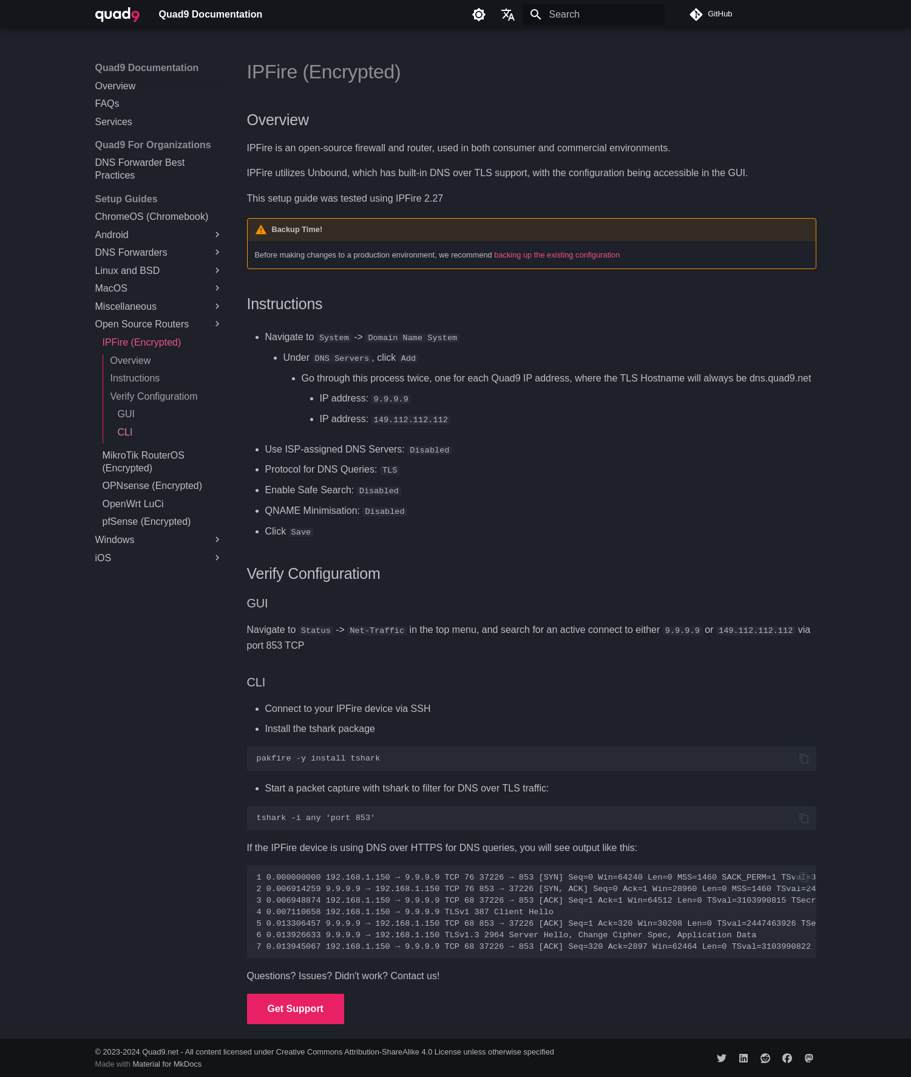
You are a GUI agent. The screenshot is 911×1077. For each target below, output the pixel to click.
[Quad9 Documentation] (117, 14)
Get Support (295, 1007)
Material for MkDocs (167, 1063)
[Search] (594, 15)
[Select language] (508, 14)
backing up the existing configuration (557, 254)
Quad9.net (160, 1050)
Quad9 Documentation (147, 68)
